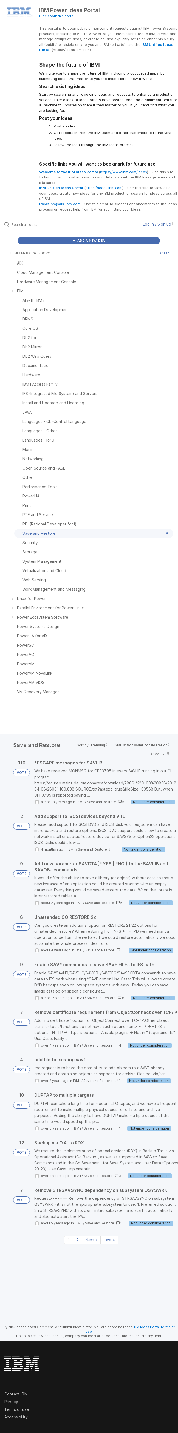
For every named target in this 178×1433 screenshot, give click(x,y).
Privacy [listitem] (11, 1401)
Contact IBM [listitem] (16, 1394)
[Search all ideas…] (42, 224)
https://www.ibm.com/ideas (123, 172)
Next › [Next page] (91, 1240)
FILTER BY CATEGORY (29, 253)
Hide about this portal (56, 16)
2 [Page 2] (78, 1240)
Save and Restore (101, 802)
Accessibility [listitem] (16, 1417)
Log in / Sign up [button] (158, 224)
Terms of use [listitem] (16, 1409)
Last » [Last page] (109, 1240)
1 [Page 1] (69, 1240)
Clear (164, 253)
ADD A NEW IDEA (89, 240)
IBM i (80, 802)
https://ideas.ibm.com (104, 188)
